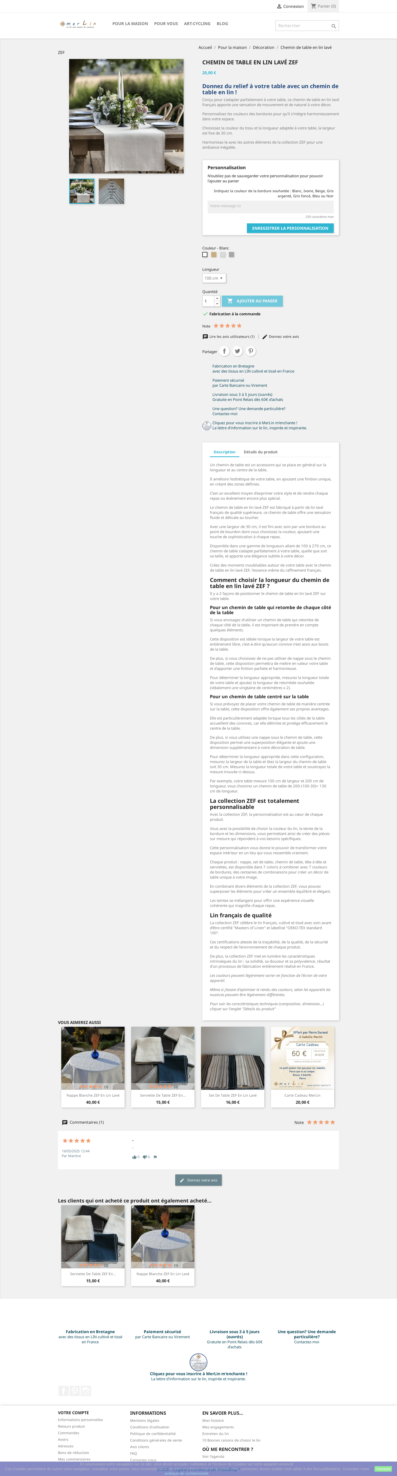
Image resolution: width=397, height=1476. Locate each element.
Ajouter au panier (252, 301)
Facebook (63, 1391)
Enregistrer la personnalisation (290, 228)
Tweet (237, 351)
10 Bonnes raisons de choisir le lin (231, 1440)
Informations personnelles (80, 1419)
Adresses (65, 1446)
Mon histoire (213, 1420)
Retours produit (71, 1426)
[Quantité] (208, 301)
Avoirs (63, 1439)
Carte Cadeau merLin (303, 1095)
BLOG (222, 23)
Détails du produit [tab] (261, 451)
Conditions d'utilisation (149, 1427)
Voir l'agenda (213, 1456)
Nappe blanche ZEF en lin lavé (93, 1095)
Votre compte (73, 1412)
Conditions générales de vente (156, 1440)
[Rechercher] (307, 25)
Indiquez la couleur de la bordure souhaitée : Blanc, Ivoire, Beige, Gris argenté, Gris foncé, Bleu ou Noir (274, 193)
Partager (224, 351)
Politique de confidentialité (153, 1433)
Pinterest (251, 351)
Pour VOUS (166, 23)
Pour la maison (130, 23)
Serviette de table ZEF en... (163, 1095)
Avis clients (139, 1446)
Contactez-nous (143, 1460)
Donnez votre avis (280, 336)
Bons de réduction (73, 1452)
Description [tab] (224, 451)
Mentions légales (144, 1420)
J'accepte (383, 1469)
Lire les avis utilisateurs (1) (228, 336)
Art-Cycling (197, 23)
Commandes (68, 1432)
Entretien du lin (215, 1433)
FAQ (133, 1453)
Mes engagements (218, 1427)
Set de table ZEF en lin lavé (233, 1095)
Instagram (86, 1391)
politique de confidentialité (187, 1473)
